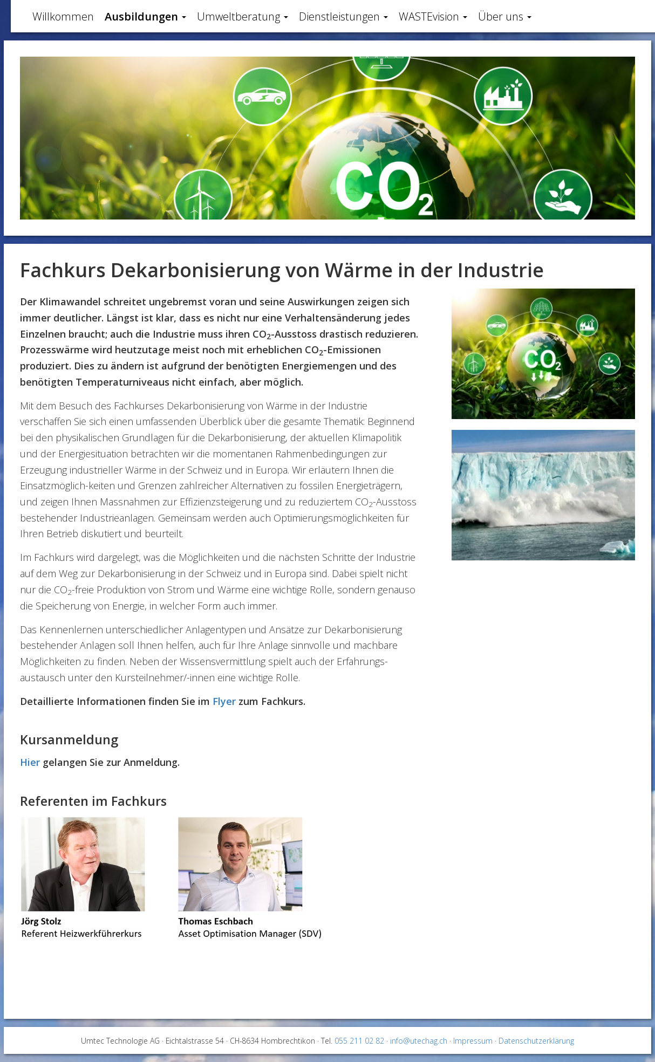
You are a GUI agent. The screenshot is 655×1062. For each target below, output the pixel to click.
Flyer (224, 701)
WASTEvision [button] (433, 16)
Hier (30, 762)
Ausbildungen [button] (145, 16)
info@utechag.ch (418, 1041)
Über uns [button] (504, 16)
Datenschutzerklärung (536, 1041)
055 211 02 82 (359, 1041)
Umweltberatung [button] (242, 16)
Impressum (473, 1041)
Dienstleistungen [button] (343, 16)
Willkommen (63, 16)
